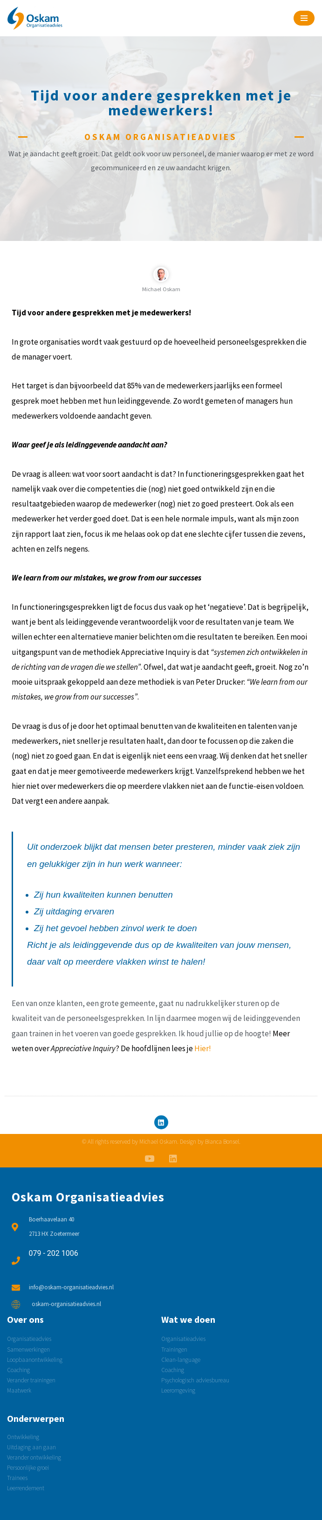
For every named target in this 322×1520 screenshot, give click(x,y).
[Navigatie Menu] (304, 18)
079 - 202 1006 (53, 1253)
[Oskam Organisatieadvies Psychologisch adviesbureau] (35, 18)
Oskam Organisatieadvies (88, 1197)
